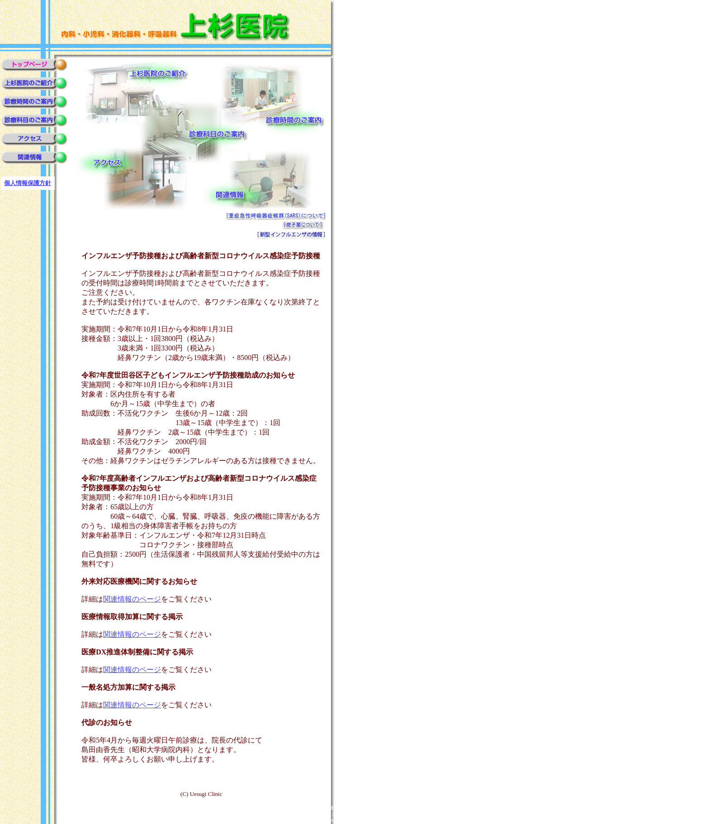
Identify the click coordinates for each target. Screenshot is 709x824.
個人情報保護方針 (27, 183)
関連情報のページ (132, 599)
